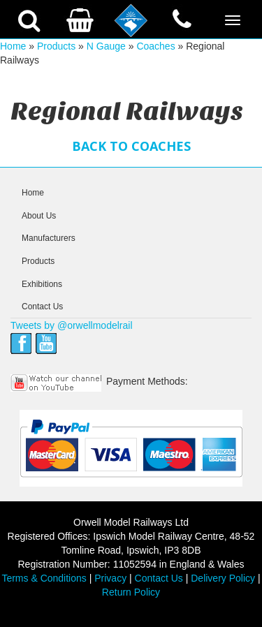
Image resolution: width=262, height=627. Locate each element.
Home (13, 46)
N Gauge (106, 46)
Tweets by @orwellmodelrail (71, 325)
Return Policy (131, 592)
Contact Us (42, 306)
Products (56, 46)
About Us (39, 216)
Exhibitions (42, 284)
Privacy (110, 578)
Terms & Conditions (43, 578)
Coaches (155, 46)
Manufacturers (48, 238)
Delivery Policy (223, 578)
